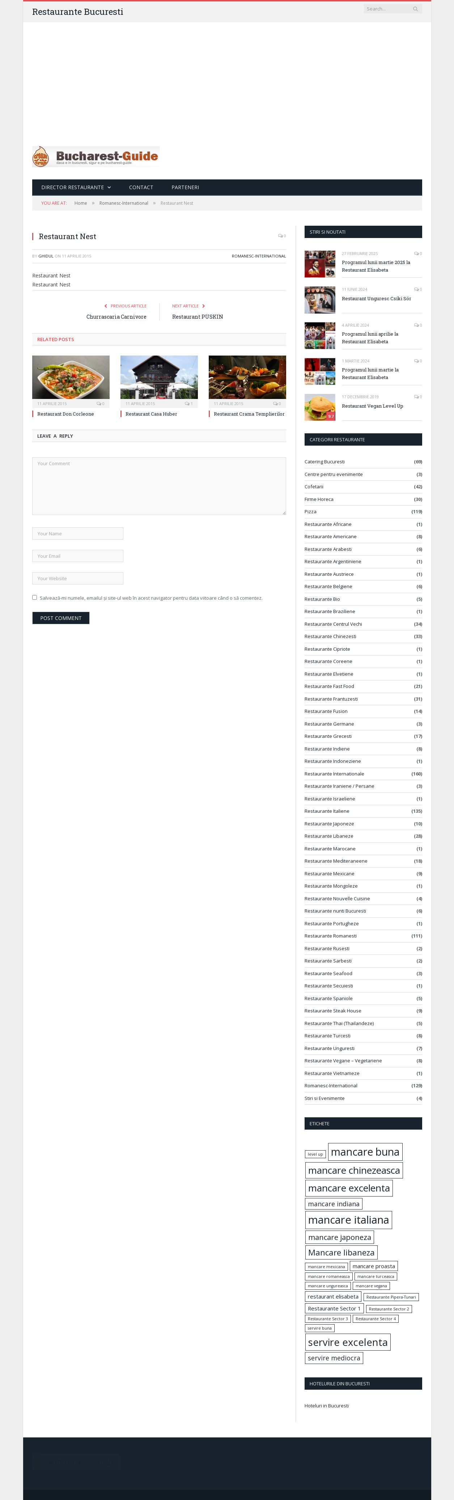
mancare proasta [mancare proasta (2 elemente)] (374, 1266)
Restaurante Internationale (334, 773)
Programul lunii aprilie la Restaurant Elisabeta (370, 338)
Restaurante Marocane (330, 848)
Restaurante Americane (331, 536)
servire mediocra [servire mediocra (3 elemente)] (334, 1358)
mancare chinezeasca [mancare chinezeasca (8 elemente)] (354, 1170)
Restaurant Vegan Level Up (372, 406)
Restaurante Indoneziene (333, 761)
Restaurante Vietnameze (332, 1073)
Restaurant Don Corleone (65, 414)
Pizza (311, 511)
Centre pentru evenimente (334, 474)
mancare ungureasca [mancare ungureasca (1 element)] (328, 1285)
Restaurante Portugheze (332, 923)
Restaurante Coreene (328, 661)
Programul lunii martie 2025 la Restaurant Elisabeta (376, 266)
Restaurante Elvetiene (329, 674)
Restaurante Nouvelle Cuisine (337, 898)
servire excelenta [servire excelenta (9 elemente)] (348, 1342)
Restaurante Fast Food (329, 686)
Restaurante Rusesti (327, 948)
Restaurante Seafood (328, 973)
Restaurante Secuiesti (329, 985)
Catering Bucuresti (325, 461)
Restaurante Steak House (333, 1010)
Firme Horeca (319, 499)
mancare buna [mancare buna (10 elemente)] (365, 1152)
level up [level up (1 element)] (315, 1154)
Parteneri (185, 187)
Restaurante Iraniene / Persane (339, 786)
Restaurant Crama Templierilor (249, 414)
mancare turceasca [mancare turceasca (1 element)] (375, 1276)
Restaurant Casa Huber (151, 414)
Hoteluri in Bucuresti (327, 1405)
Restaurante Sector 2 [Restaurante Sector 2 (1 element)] (389, 1309)
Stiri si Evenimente (325, 1098)
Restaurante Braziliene (330, 611)
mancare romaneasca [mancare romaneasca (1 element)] (329, 1276)
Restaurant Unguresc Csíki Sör (376, 298)
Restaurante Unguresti (330, 1048)
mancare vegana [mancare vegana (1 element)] (371, 1285)
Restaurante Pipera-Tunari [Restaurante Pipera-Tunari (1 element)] (391, 1297)
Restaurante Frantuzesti (331, 699)
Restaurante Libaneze (329, 836)
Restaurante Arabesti (328, 549)
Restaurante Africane (328, 524)
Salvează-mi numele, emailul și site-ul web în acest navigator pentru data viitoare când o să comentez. (151, 598)
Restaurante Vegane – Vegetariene (343, 1060)
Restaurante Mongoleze (331, 886)
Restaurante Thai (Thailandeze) (339, 1023)
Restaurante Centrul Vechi (333, 624)
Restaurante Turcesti (328, 1035)
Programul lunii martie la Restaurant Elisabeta (370, 373)
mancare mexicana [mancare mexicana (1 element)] (326, 1266)
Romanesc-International (259, 256)
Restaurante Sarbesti (328, 960)
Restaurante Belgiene (328, 586)
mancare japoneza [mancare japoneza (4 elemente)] (339, 1237)
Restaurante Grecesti (328, 736)
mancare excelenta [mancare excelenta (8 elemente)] (349, 1187)
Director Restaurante (72, 187)
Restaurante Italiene (327, 811)
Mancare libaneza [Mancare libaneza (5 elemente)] (341, 1252)
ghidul (46, 256)
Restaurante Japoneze (329, 823)
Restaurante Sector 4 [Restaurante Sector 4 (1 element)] (376, 1318)
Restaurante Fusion (326, 711)
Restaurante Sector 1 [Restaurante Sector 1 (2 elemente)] (334, 1308)
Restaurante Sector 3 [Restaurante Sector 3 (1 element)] (328, 1318)
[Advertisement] (227, 76)
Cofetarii (314, 486)
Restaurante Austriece (329, 574)
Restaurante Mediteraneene (336, 861)
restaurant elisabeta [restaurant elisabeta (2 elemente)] (333, 1296)
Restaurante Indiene (327, 748)
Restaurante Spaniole (329, 998)
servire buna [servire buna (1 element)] (320, 1328)
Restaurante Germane (329, 724)
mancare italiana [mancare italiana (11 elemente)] (348, 1219)
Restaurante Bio (322, 599)
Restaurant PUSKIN (197, 316)
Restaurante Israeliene (330, 798)
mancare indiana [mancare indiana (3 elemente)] (334, 1203)
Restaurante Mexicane (330, 873)
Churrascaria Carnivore (116, 316)
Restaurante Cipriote (327, 649)
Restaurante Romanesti (331, 935)
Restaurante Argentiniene (333, 561)
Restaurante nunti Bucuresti (335, 911)
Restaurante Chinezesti (330, 636)
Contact (141, 187)
